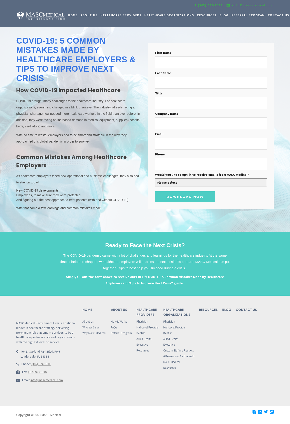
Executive (142, 345)
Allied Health (144, 339)
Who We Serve (90, 327)
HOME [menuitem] (72, 15)
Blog (226, 309)
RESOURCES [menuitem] (207, 15)
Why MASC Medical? (94, 333)
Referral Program (121, 333)
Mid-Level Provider (147, 327)
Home (87, 309)
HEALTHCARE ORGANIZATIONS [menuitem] (169, 15)
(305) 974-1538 (208, 5)
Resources (142, 350)
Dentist (140, 333)
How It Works (119, 321)
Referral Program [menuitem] (248, 15)
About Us (88, 321)
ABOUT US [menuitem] (89, 15)
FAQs (114, 327)
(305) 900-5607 (37, 372)
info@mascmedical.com (46, 380)
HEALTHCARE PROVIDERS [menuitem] (121, 15)
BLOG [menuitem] (224, 15)
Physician (142, 321)
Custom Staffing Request (178, 350)
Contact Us (246, 309)
